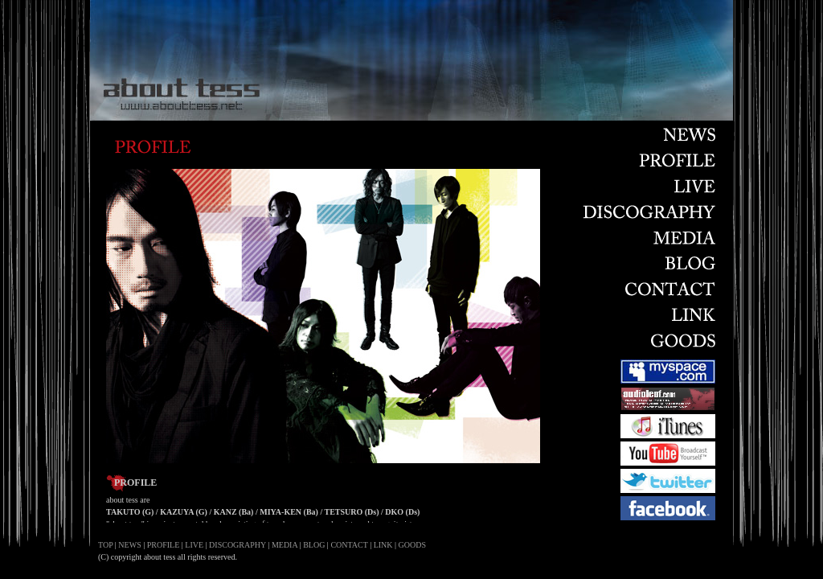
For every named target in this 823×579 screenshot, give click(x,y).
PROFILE (163, 544)
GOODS (412, 544)
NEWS (129, 544)
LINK (383, 544)
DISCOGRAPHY (237, 544)
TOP (105, 544)
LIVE (194, 544)
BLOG (314, 544)
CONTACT (348, 544)
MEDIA (284, 544)
